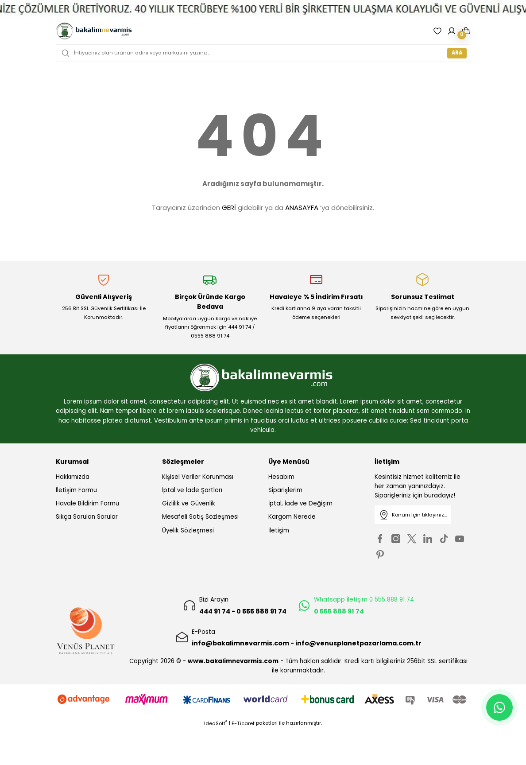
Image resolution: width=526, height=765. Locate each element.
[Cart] (465, 31)
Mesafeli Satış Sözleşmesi (200, 517)
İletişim (278, 530)
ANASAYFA (301, 207)
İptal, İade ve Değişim (300, 503)
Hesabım (281, 477)
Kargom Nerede (292, 517)
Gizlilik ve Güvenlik (188, 503)
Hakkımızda (72, 477)
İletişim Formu (76, 490)
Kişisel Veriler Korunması (197, 477)
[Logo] (94, 31)
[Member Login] (451, 31)
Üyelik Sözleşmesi (188, 530)
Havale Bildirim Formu (87, 503)
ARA (457, 52)
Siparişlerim (285, 490)
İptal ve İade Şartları (192, 490)
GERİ (229, 207)
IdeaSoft (215, 723)
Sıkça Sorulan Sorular (87, 517)
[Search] (263, 53)
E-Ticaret (243, 723)
